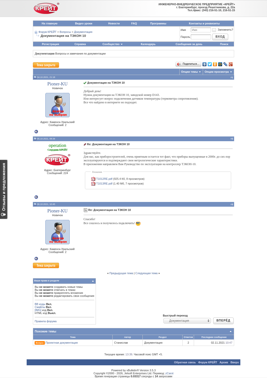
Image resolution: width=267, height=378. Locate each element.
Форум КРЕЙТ (48, 31)
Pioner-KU (57, 83)
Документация (83, 31)
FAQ (134, 23)
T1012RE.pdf (104, 178)
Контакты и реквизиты (204, 23)
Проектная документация (62, 342)
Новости (114, 23)
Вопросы (65, 31)
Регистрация (50, 44)
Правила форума (46, 321)
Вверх (234, 362)
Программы (158, 23)
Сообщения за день (189, 44)
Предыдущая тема (121, 273)
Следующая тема (146, 273)
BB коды (40, 304)
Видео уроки (83, 23)
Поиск (224, 44)
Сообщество (112, 44)
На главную (49, 23)
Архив (223, 362)
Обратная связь (185, 362)
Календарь (148, 44)
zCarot (169, 373)
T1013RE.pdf (104, 183)
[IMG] (38, 310)
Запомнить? (222, 29)
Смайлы (40, 307)
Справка (80, 44)
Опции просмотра (216, 71)
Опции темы (189, 71)
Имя (183, 29)
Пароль (185, 36)
